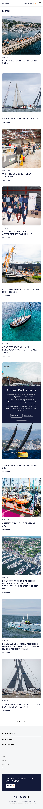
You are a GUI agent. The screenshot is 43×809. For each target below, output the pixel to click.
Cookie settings (22, 420)
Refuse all (28, 416)
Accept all (15, 416)
